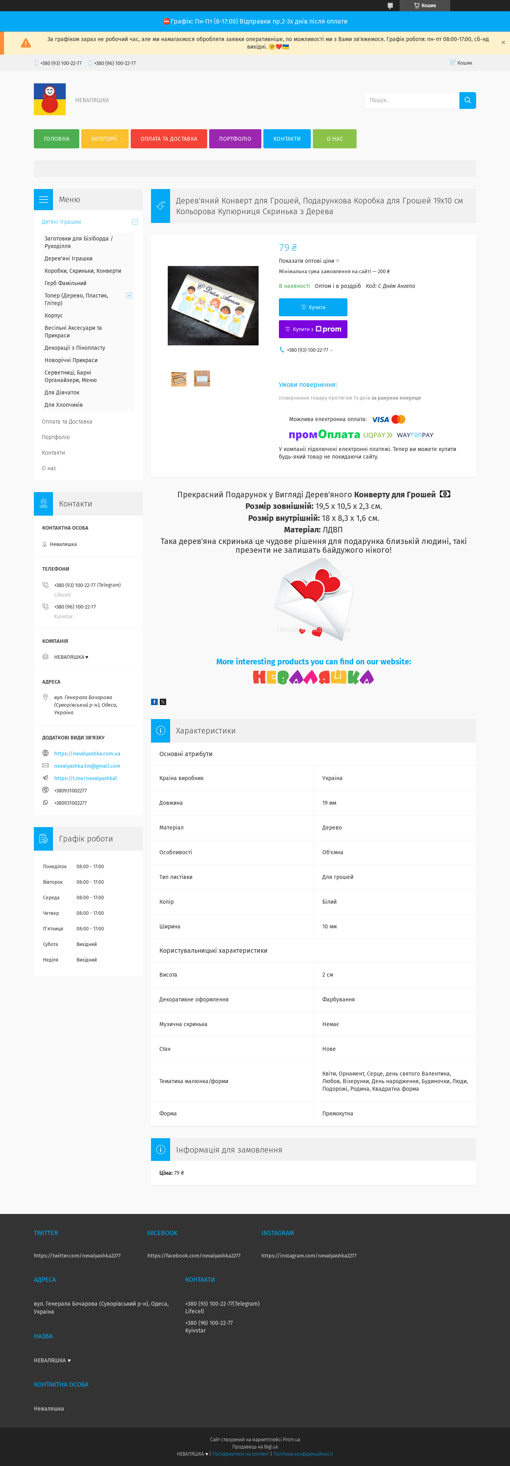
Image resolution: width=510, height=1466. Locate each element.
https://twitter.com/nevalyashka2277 (77, 1256)
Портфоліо (235, 139)
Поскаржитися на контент (240, 1454)
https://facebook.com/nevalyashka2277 (194, 1256)
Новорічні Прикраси (71, 360)
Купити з (317, 329)
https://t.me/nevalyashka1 (85, 778)
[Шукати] (467, 100)
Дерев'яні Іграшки (68, 258)
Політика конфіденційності (303, 1454)
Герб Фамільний (65, 283)
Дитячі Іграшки (61, 222)
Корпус (54, 315)
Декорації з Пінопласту (75, 348)
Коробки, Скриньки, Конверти (83, 271)
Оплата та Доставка (169, 139)
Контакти (287, 139)
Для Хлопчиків (64, 405)
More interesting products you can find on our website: (313, 661)
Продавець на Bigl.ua (255, 1447)
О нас (335, 139)
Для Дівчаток (62, 392)
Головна (56, 139)
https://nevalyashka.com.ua (87, 754)
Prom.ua (291, 1439)
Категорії (104, 139)
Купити (317, 307)
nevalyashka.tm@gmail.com (87, 766)
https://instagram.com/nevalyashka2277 (309, 1256)
